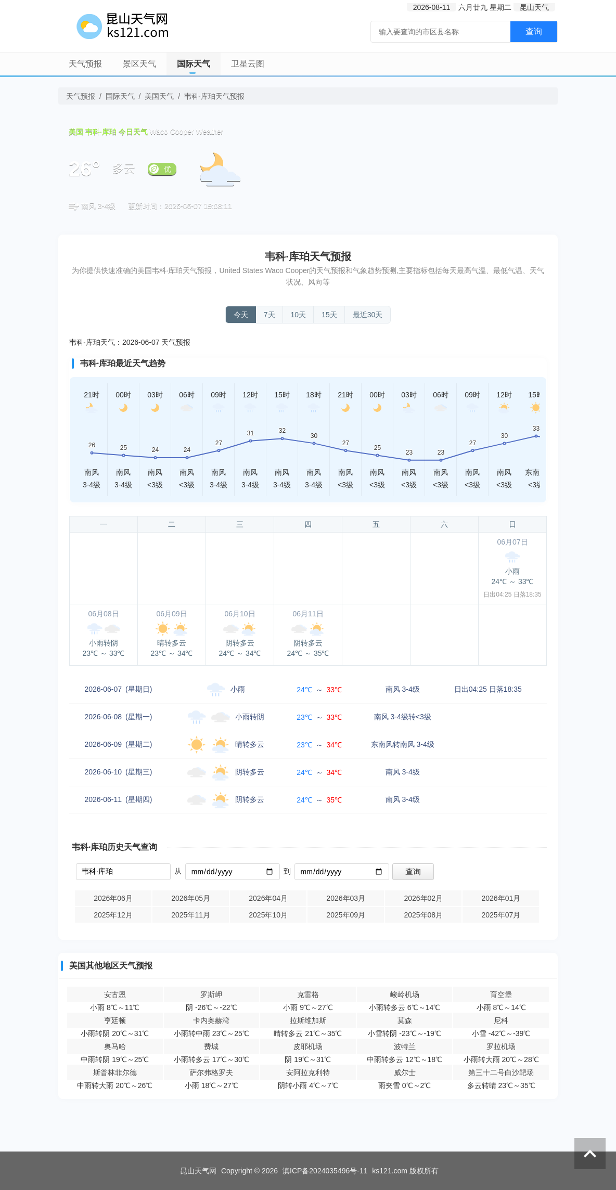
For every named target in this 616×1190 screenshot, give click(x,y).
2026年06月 (113, 898)
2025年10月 (268, 915)
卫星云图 (247, 63)
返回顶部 (590, 1153)
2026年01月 (500, 898)
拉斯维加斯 (308, 1020)
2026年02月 (423, 898)
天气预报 (85, 63)
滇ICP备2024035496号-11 (325, 1171)
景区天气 (139, 63)
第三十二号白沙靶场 (501, 1072)
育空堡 (501, 994)
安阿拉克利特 (308, 1072)
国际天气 (193, 63)
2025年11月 (190, 915)
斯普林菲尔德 (115, 1072)
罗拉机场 (501, 1046)
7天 (269, 315)
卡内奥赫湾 (211, 1020)
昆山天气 (534, 7)
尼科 (501, 1020)
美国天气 (159, 96)
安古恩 (115, 994)
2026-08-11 (432, 7)
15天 (329, 315)
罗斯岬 (211, 994)
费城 (211, 1046)
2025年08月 (423, 915)
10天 (298, 315)
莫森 (404, 1020)
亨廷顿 (115, 1020)
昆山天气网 (198, 1171)
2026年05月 (190, 898)
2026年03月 (345, 898)
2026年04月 (268, 898)
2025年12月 (113, 915)
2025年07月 (500, 915)
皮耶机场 (308, 1046)
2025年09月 (345, 915)
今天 (241, 315)
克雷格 (308, 994)
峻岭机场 (404, 994)
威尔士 (405, 1072)
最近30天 (368, 315)
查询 (533, 31)
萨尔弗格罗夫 (211, 1072)
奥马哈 (115, 1046)
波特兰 (405, 1046)
